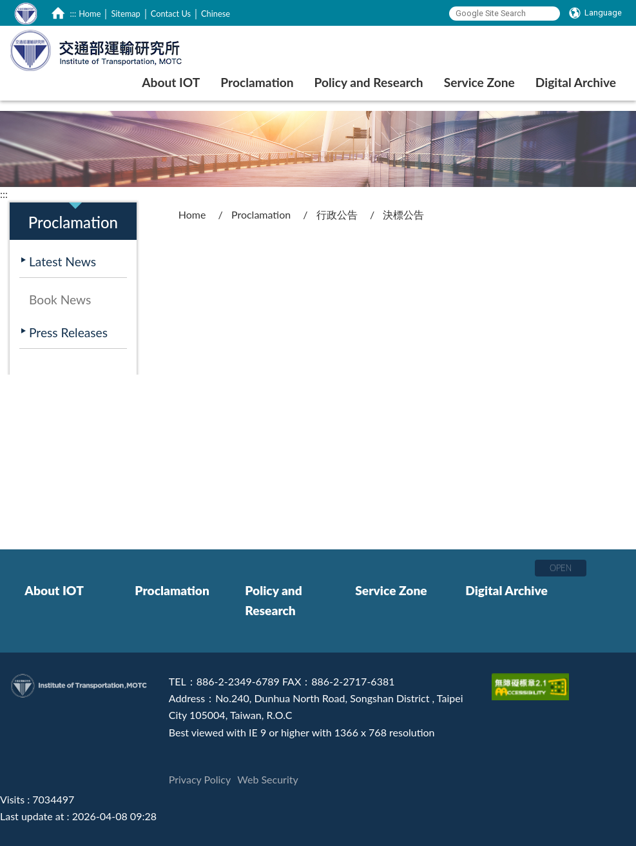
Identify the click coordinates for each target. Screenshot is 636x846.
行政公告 (337, 214)
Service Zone (391, 590)
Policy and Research (273, 600)
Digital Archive (506, 590)
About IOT (54, 590)
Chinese (215, 13)
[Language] (595, 13)
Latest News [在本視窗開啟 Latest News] (62, 261)
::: (73, 13)
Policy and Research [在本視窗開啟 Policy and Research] (368, 82)
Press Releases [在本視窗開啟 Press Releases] (68, 332)
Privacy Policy (200, 779)
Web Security (267, 779)
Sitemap (125, 13)
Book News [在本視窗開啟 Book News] (60, 299)
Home (90, 13)
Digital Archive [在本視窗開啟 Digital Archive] (575, 82)
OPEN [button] (561, 567)
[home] (58, 13)
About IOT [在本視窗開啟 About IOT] (171, 82)
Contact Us (171, 13)
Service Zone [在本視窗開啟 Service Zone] (479, 82)
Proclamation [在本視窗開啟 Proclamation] (256, 82)
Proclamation (261, 214)
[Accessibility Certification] (532, 681)
